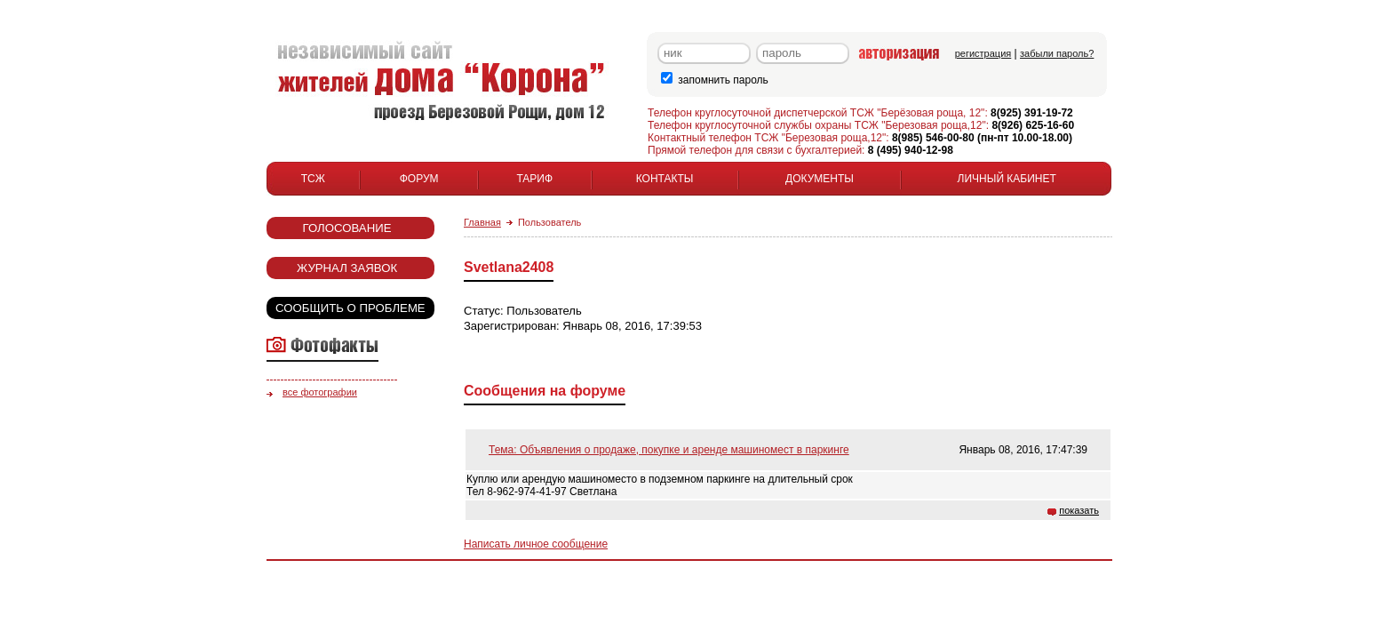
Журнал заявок (347, 268)
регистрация (983, 53)
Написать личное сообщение (536, 544)
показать (1079, 510)
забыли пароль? (1057, 53)
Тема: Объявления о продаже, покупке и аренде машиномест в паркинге (669, 450)
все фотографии (320, 392)
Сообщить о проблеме (350, 308)
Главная (482, 222)
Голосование (347, 228)
